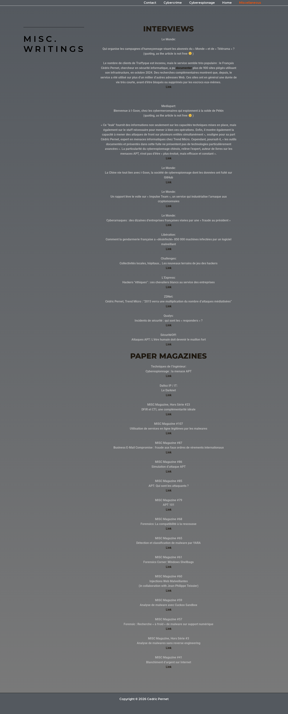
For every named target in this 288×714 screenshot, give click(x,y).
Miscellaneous (251, 2)
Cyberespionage (206, 2)
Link (168, 87)
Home (229, 2)
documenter (184, 68)
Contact (156, 2)
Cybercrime (178, 2)
